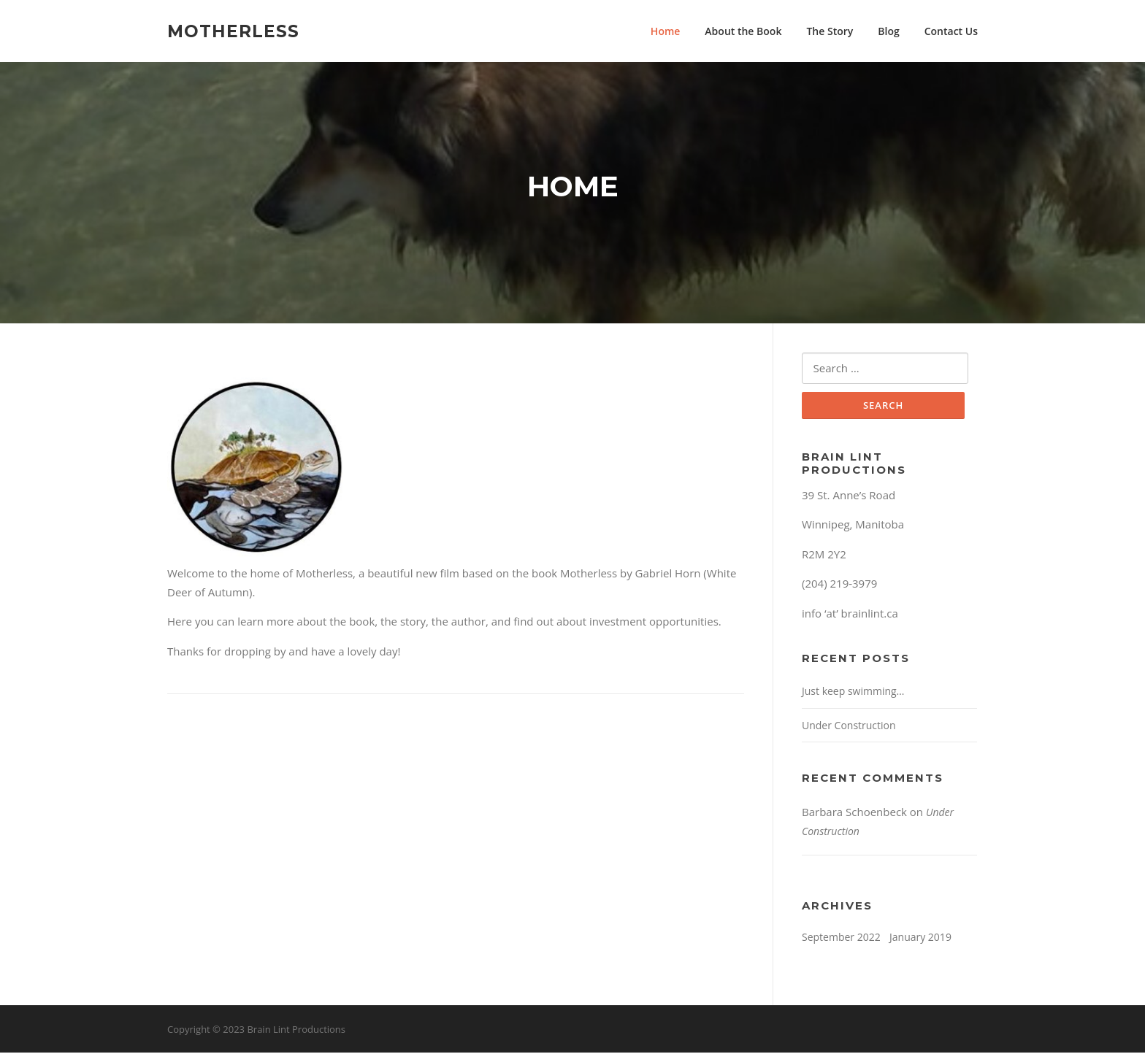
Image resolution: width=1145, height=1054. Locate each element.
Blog (888, 31)
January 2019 (920, 939)
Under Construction (849, 727)
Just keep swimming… (853, 693)
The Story (829, 31)
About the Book (743, 31)
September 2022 (841, 939)
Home (666, 31)
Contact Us (951, 31)
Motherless (233, 30)
